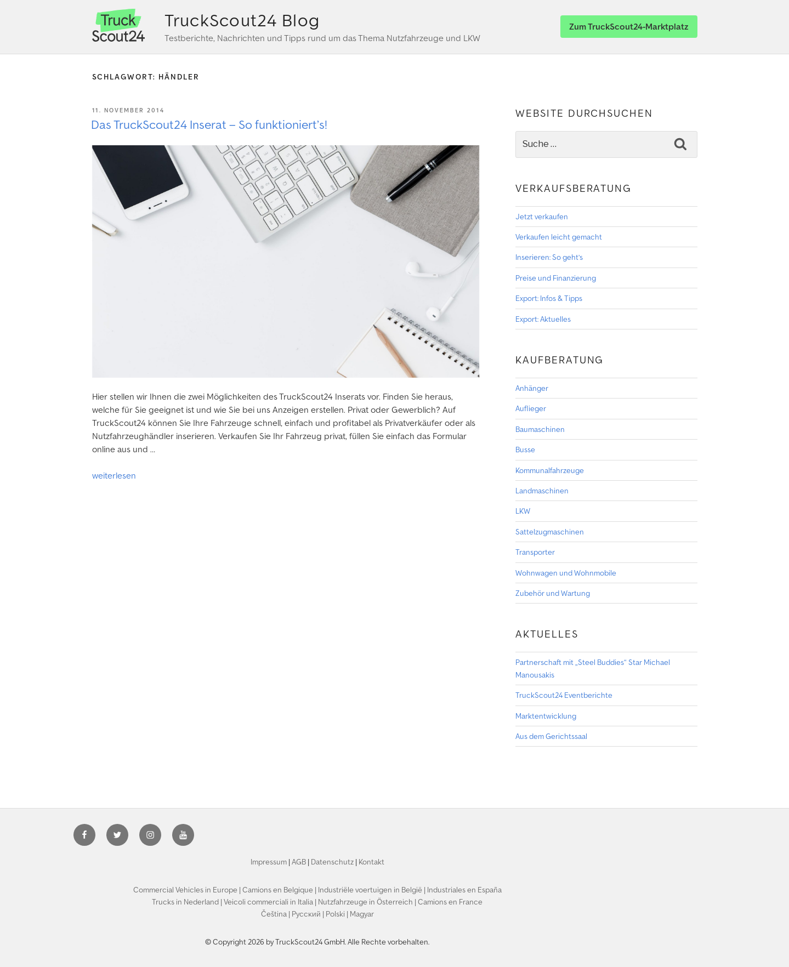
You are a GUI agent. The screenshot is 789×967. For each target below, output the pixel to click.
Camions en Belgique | (280, 890)
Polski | (338, 914)
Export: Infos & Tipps (548, 298)
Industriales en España (464, 890)
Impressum (269, 862)
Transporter (535, 552)
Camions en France (450, 902)
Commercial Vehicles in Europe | (187, 890)
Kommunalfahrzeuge (549, 470)
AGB (299, 862)
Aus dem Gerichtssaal (551, 736)
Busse (525, 449)
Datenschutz (332, 862)
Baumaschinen (540, 429)
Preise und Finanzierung (555, 278)
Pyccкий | (309, 914)
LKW (522, 511)
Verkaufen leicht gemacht (558, 237)
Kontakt (371, 862)
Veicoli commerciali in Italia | (271, 902)
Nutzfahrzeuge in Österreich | (368, 902)
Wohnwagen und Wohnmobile (565, 573)
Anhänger (531, 388)
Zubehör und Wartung (552, 593)
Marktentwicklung (545, 716)
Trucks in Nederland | (188, 902)
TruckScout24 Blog (242, 20)
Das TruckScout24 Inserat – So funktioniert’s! (209, 124)
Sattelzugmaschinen (549, 532)
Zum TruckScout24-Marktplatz (629, 26)
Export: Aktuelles (543, 319)
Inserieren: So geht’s (549, 257)
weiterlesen (114, 475)
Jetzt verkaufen (541, 216)
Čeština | (276, 914)
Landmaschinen (542, 491)
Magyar (362, 914)
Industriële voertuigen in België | (372, 890)
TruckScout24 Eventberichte (563, 695)
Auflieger (530, 408)
